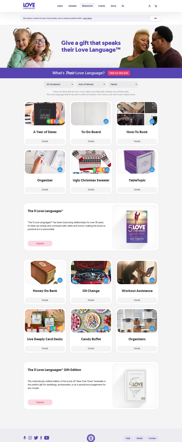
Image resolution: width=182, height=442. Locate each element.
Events (101, 5)
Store (113, 5)
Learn (60, 5)
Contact (152, 438)
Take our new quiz (118, 72)
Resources (87, 5)
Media (139, 438)
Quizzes (72, 5)
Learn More (87, 18)
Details (45, 141)
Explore (40, 243)
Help (128, 438)
